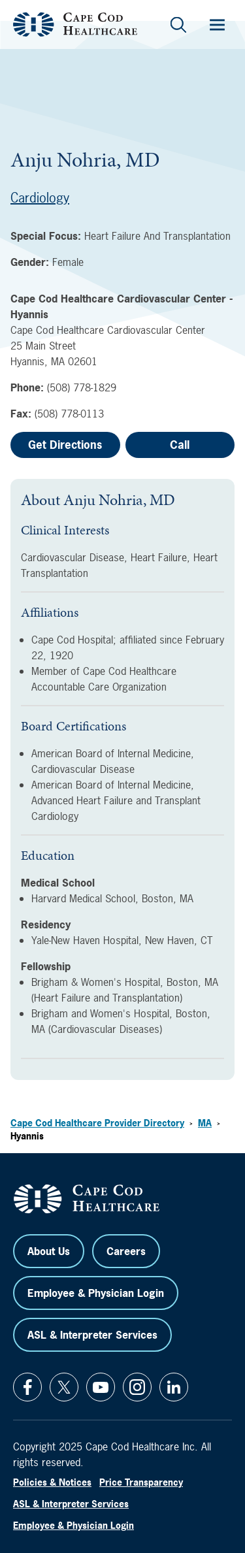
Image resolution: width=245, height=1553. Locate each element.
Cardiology (39, 197)
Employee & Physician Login (95, 1293)
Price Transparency (141, 1482)
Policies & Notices (52, 1482)
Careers (126, 1251)
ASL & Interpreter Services (92, 1335)
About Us (48, 1251)
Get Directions (65, 444)
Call (179, 444)
